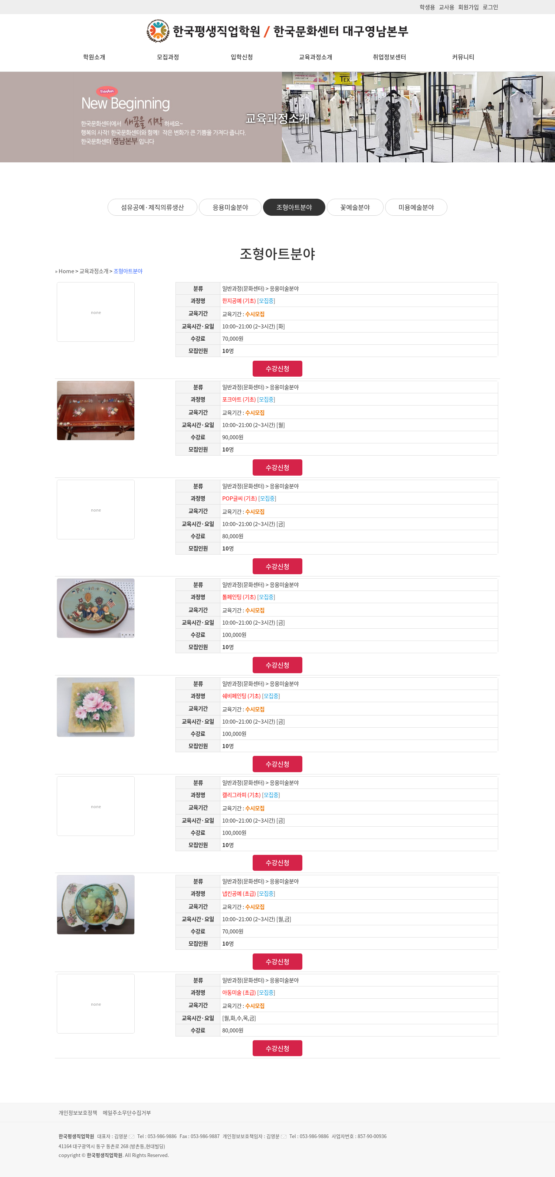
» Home (64, 271)
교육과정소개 (315, 56)
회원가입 (468, 7)
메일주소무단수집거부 (127, 1112)
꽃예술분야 (355, 207)
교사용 (446, 7)
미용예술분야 (416, 207)
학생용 (427, 7)
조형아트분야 (294, 207)
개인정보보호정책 (78, 1112)
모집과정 (168, 56)
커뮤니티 (463, 56)
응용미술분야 (230, 207)
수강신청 (277, 368)
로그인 (490, 7)
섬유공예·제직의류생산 (152, 207)
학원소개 (94, 56)
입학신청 (242, 56)
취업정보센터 (389, 56)
